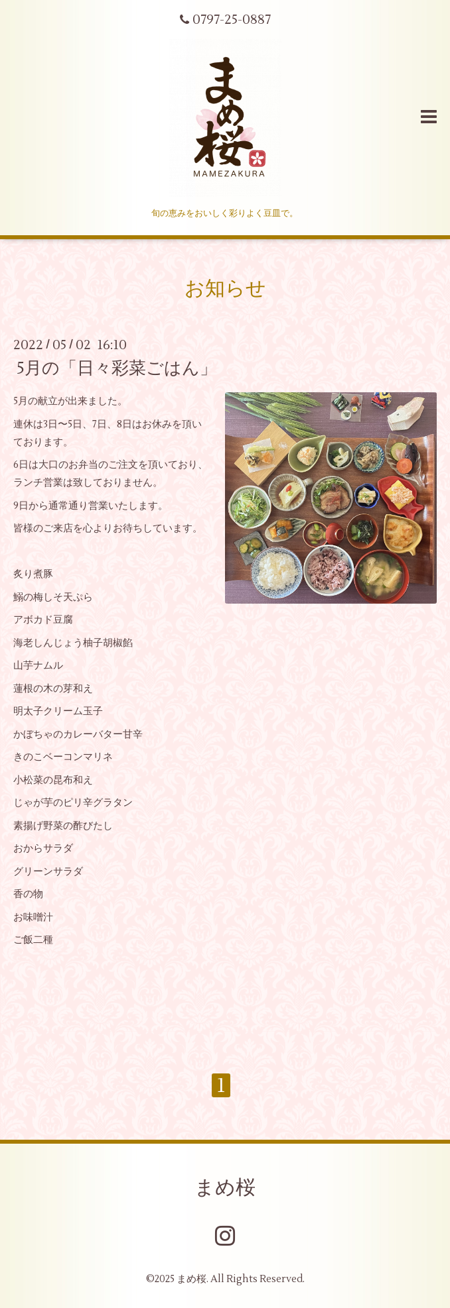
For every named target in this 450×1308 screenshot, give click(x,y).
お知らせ (225, 288)
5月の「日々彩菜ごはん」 (117, 368)
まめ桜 (225, 1188)
